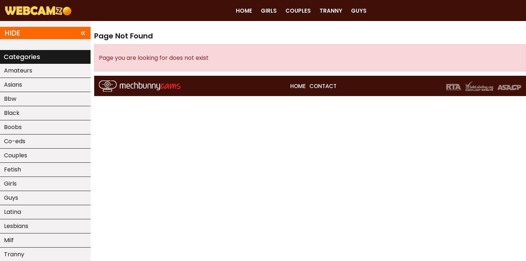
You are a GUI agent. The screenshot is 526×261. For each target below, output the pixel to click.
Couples (15, 155)
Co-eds (14, 141)
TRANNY (331, 10)
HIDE (45, 33)
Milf (9, 240)
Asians (13, 84)
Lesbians (16, 226)
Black (12, 113)
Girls (10, 183)
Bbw (10, 99)
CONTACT (323, 86)
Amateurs (18, 70)
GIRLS (269, 10)
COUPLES (298, 10)
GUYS (359, 10)
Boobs (13, 127)
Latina (12, 212)
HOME (244, 10)
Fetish (12, 169)
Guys (11, 198)
